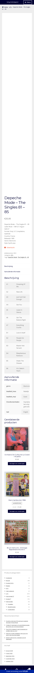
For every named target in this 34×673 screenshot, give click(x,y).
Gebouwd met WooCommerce (12, 663)
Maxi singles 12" (10, 584)
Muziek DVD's (9, 570)
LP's (10, 7)
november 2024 (10, 646)
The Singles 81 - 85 (23, 245)
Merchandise (9, 589)
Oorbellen (10, 591)
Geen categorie (10, 578)
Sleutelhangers (12, 594)
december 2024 (10, 643)
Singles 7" (8, 586)
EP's (7, 576)
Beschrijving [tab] (8, 254)
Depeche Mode (12, 245)
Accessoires (9, 565)
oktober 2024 (9, 648)
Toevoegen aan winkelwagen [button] (17, 451)
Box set (8, 568)
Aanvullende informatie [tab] (12, 259)
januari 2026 (9, 638)
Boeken (8, 573)
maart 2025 (9, 640)
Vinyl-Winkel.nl (12, 2)
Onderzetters (11, 597)
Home (6, 7)
